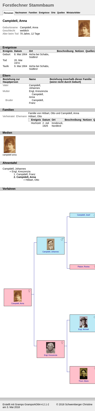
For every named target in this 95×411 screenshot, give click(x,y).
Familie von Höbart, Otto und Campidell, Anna (53, 113)
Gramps (19, 404)
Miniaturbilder (73, 12)
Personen (8, 13)
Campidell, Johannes (35, 86)
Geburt (6, 54)
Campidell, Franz (25, 174)
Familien (33, 12)
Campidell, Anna (18, 297)
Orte (53, 12)
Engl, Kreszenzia (38, 91)
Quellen (61, 12)
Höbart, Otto (35, 116)
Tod (5, 60)
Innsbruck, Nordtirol (57, 124)
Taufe (6, 66)
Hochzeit (36, 123)
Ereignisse (44, 12)
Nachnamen (21, 12)
